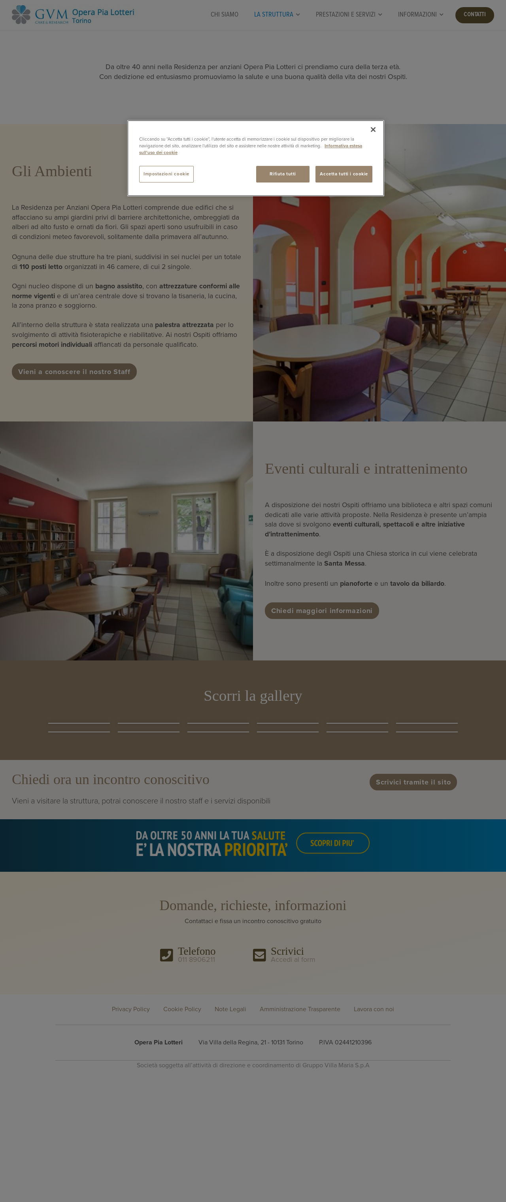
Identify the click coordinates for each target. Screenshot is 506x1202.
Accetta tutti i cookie (344, 174)
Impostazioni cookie (166, 174)
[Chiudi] (373, 129)
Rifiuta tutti (283, 174)
